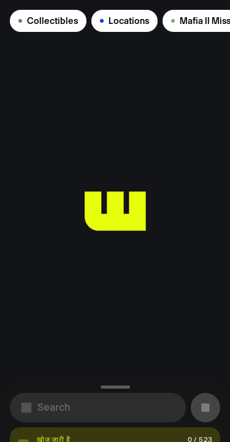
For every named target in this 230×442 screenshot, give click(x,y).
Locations (124, 21)
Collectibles (48, 21)
